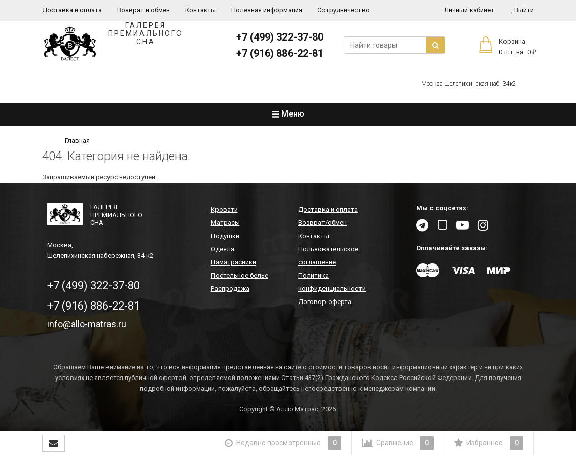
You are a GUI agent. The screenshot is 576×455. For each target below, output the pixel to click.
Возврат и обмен (143, 10)
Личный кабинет (469, 10)
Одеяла (222, 249)
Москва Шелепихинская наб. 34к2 (468, 83)
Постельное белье (239, 275)
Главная (77, 140)
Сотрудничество (343, 10)
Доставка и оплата (72, 10)
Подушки (225, 236)
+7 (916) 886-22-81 (279, 53)
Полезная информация (266, 10)
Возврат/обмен (322, 222)
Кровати (224, 209)
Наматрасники (233, 262)
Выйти (522, 10)
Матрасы (225, 222)
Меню (288, 114)
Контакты (200, 10)
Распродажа (230, 288)
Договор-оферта (324, 302)
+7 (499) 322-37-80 (279, 37)
